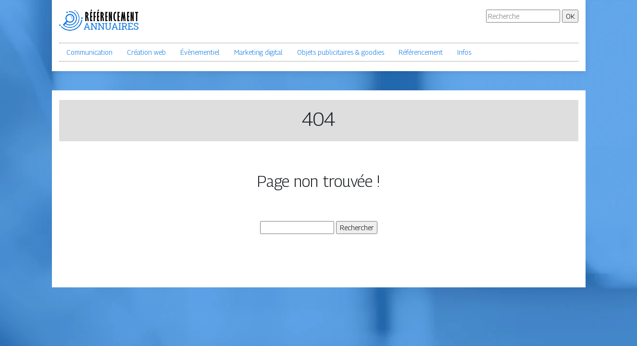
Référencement (421, 52)
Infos (464, 52)
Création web (146, 52)
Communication (89, 52)
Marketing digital (258, 52)
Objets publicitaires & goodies (340, 52)
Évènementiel (200, 52)
